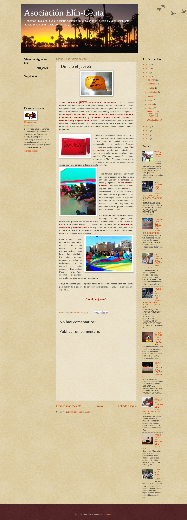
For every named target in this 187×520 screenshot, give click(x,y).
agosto (151, 96)
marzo (150, 104)
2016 (147, 72)
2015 (147, 76)
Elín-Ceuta (31, 122)
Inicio (100, 406)
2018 (147, 64)
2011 (147, 138)
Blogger (109, 514)
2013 (147, 130)
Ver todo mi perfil (31, 151)
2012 (147, 134)
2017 (147, 68)
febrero (151, 108)
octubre (151, 88)
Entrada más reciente (68, 406)
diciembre (152, 80)
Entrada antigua (127, 406)
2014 (147, 126)
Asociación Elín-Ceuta (64, 12)
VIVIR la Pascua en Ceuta (158, 154)
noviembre (152, 84)
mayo (150, 100)
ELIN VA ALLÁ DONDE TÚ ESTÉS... (158, 474)
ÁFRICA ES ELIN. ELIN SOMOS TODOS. (158, 337)
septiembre (152, 92)
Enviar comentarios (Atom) (79, 412)
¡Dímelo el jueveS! (154, 120)
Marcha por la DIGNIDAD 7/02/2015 (153, 113)
